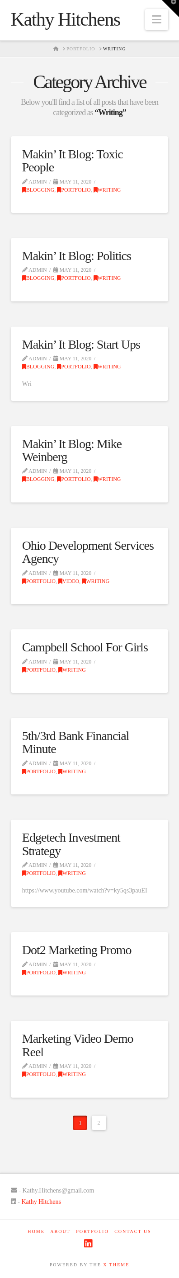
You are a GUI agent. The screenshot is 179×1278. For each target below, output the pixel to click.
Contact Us (132, 1231)
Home (36, 1231)
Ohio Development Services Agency (88, 551)
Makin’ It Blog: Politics (76, 256)
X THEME (116, 1264)
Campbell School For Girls (85, 647)
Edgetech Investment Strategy (71, 843)
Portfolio (73, 190)
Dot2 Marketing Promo (77, 950)
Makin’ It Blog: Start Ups (81, 344)
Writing (107, 190)
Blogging (38, 190)
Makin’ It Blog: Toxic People (72, 160)
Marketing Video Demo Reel (77, 1044)
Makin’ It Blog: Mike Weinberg (72, 450)
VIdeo (68, 581)
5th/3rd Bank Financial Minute (75, 742)
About (60, 1231)
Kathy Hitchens (65, 19)
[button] (156, 19)
